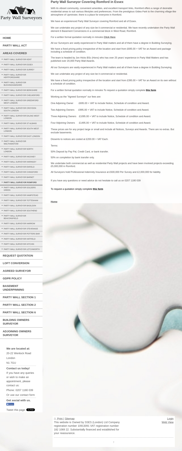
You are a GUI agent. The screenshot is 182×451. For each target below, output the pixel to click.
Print (58, 418)
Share (10, 404)
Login (170, 418)
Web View (167, 422)
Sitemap (70, 418)
